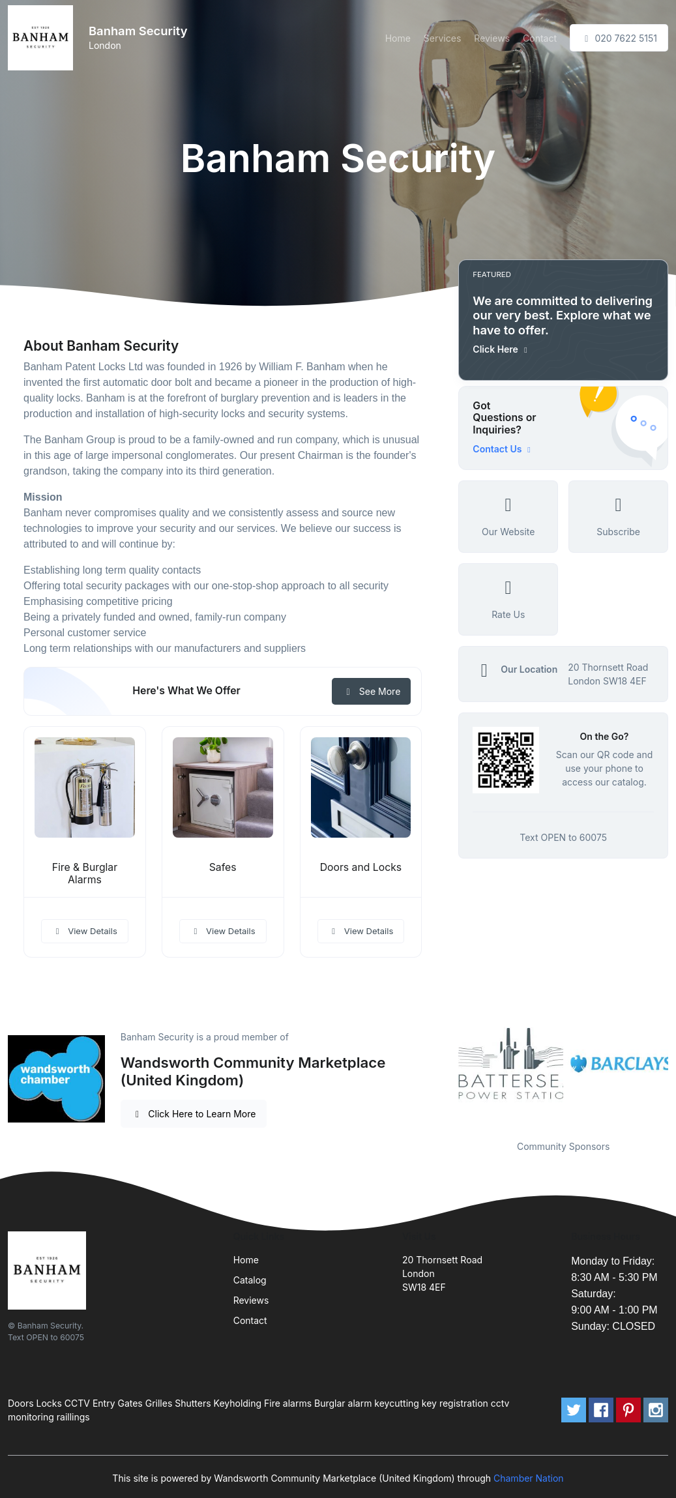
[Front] (43, 37)
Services (442, 38)
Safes (223, 867)
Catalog (250, 1279)
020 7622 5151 (619, 38)
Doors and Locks (361, 867)
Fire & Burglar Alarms (85, 873)
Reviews (492, 38)
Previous (448, 1063)
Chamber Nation (528, 1478)
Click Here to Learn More (194, 1113)
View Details (84, 931)
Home (398, 38)
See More (371, 691)
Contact (540, 38)
